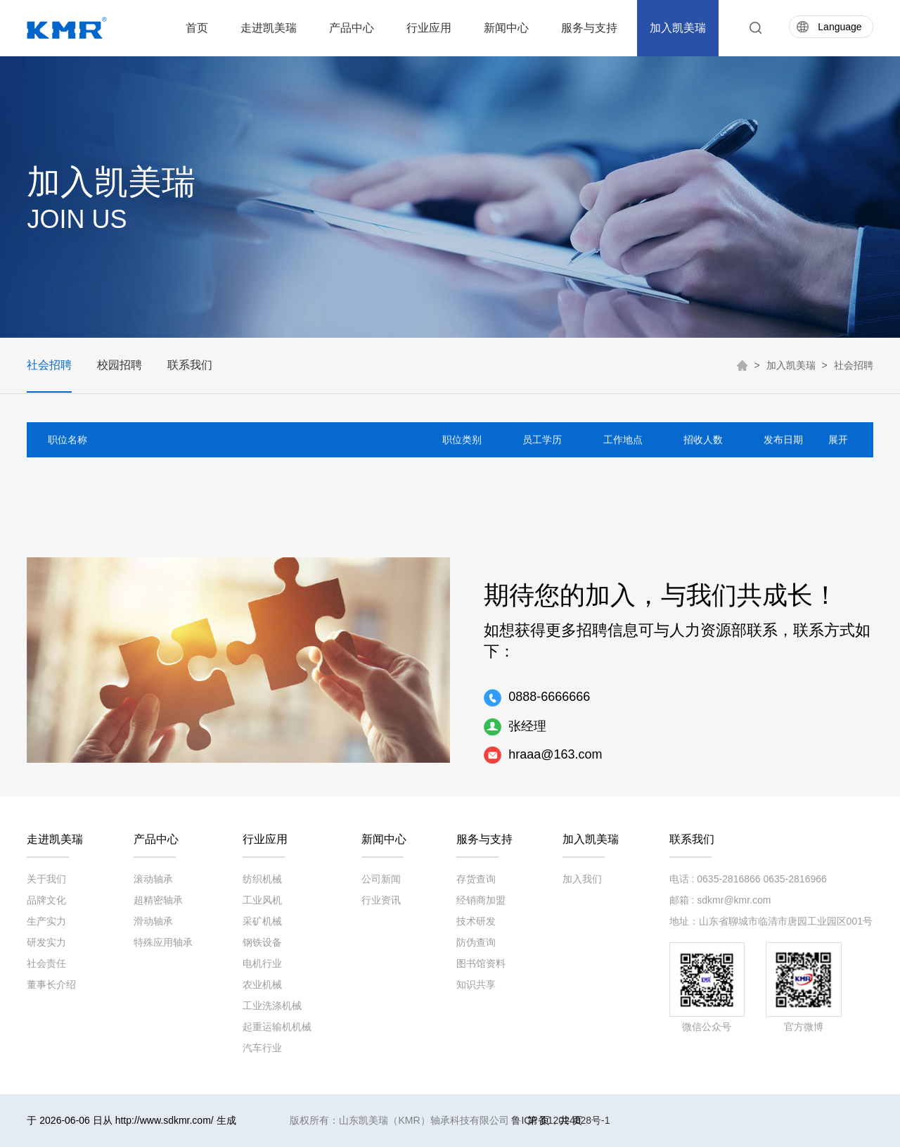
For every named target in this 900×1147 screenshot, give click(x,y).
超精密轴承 (158, 900)
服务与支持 (589, 28)
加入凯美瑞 (678, 28)
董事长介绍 (51, 984)
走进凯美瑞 (268, 28)
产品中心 (351, 28)
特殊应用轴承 (163, 942)
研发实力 (46, 942)
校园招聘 (119, 365)
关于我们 (46, 879)
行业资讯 (381, 900)
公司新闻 (381, 879)
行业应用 (428, 28)
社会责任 (46, 963)
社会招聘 (49, 365)
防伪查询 (476, 942)
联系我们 (189, 365)
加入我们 (582, 879)
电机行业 (262, 963)
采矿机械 (262, 921)
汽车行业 (262, 1047)
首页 (197, 28)
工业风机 (262, 900)
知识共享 (476, 984)
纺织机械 (262, 879)
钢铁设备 (262, 942)
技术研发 (476, 921)
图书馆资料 (481, 963)
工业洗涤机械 (272, 1005)
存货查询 (476, 879)
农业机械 (262, 984)
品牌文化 (46, 900)
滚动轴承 (153, 879)
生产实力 (46, 921)
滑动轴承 (153, 921)
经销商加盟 (481, 900)
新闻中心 (506, 28)
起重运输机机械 (277, 1026)
